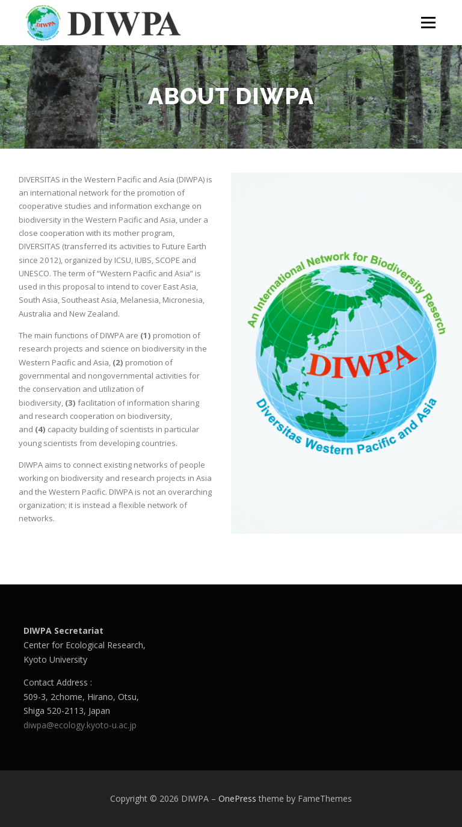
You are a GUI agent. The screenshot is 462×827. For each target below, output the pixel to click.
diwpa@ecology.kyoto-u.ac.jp (80, 725)
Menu (428, 22)
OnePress (237, 798)
